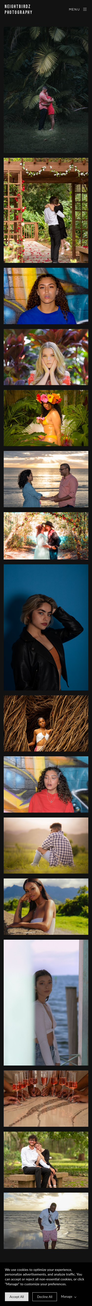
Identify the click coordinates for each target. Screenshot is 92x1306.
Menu (78, 9)
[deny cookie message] (44, 1296)
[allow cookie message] (16, 1296)
